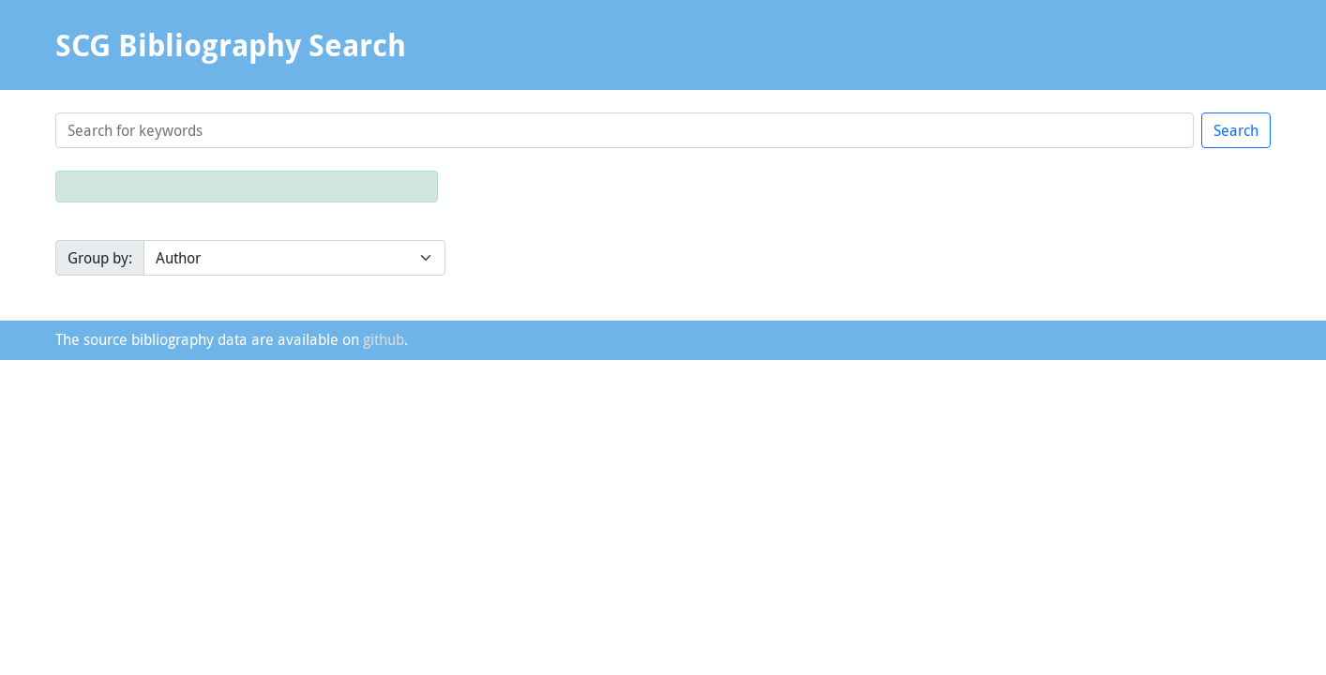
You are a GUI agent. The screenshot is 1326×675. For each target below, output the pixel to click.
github (383, 339)
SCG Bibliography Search (230, 45)
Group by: (100, 258)
